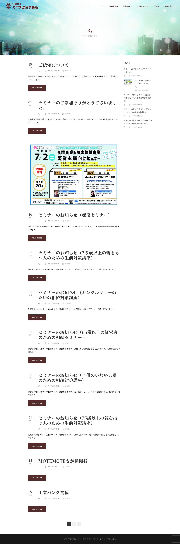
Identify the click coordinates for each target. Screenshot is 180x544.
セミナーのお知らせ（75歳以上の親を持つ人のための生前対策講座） (78, 420)
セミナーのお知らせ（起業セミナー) (74, 215)
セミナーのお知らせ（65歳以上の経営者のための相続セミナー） (78, 334)
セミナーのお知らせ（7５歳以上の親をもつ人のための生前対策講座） (78, 255)
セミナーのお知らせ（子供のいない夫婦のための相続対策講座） (77, 377)
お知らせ (156, 6)
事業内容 (126, 6)
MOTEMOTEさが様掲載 (62, 461)
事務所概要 (113, 6)
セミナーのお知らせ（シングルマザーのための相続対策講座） (77, 294)
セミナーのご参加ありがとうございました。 (77, 105)
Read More (37, 88)
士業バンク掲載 (53, 492)
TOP (103, 6)
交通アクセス (142, 6)
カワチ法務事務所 (53, 70)
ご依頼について (53, 65)
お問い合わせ (169, 6)
